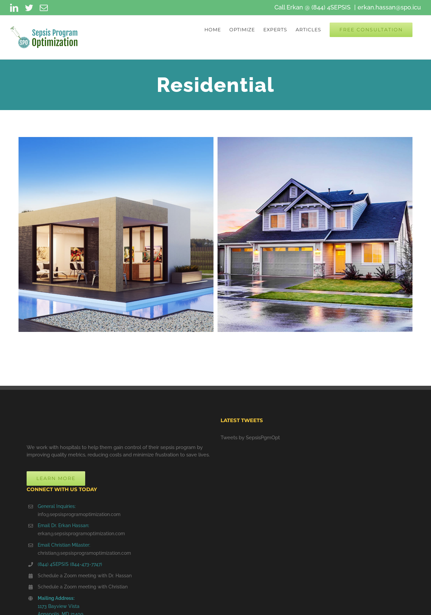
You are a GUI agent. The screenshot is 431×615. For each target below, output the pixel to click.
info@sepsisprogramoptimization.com (79, 514)
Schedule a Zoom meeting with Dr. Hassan (85, 575)
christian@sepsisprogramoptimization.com (84, 553)
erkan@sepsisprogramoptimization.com (81, 533)
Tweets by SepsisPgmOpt (250, 438)
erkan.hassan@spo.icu (389, 7)
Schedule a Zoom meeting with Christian (83, 586)
